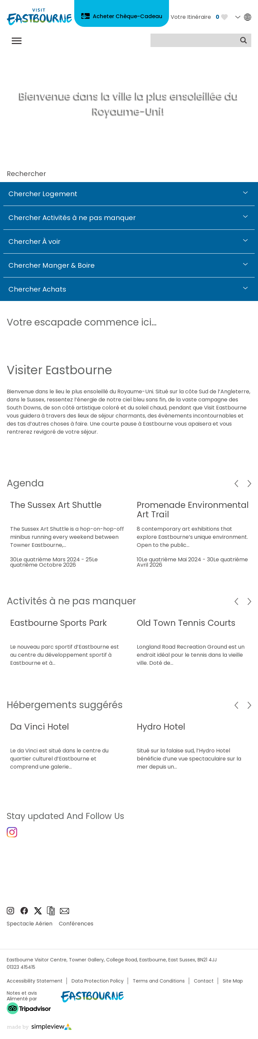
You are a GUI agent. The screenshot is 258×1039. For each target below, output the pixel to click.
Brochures (51, 910)
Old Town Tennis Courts (186, 623)
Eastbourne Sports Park (58, 623)
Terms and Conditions (159, 981)
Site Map (233, 981)
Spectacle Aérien (29, 923)
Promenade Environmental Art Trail (193, 509)
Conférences (76, 923)
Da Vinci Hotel (39, 727)
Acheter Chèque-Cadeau (127, 16)
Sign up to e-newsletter (64, 911)
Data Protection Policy (98, 981)
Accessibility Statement (34, 981)
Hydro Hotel (161, 727)
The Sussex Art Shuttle (55, 505)
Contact (204, 981)
